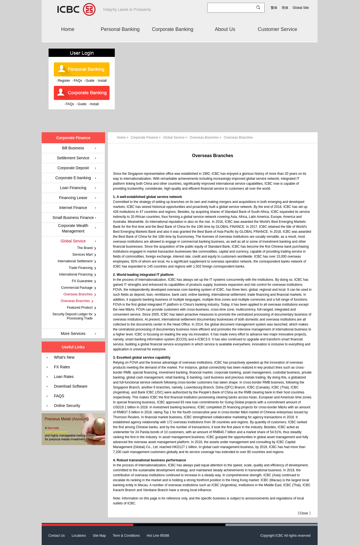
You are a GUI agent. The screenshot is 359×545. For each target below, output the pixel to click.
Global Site (301, 8)
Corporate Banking (172, 29)
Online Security (67, 405)
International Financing (75, 274)
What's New (64, 357)
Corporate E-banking (73, 178)
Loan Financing (73, 188)
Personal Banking (120, 29)
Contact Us (57, 536)
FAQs (78, 81)
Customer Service (277, 29)
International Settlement (75, 261)
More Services (73, 333)
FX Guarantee (82, 281)
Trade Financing (80, 268)
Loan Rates (64, 376)
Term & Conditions (126, 536)
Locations (79, 536)
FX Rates (62, 367)
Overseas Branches (206, 137)
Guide (90, 81)
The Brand (84, 248)
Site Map (99, 536)
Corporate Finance (146, 137)
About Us (225, 29)
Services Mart (82, 254)
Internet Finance (73, 207)
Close (303, 513)
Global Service (175, 137)
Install (102, 81)
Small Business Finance (73, 217)
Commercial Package (76, 288)
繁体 (274, 8)
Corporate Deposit (73, 168)
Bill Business (73, 148)
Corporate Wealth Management (73, 228)
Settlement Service (73, 158)
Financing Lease (73, 197)
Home (67, 29)
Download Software (70, 386)
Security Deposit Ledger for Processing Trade (72, 316)
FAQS (59, 396)
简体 (285, 8)
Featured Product (80, 307)
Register (64, 81)
